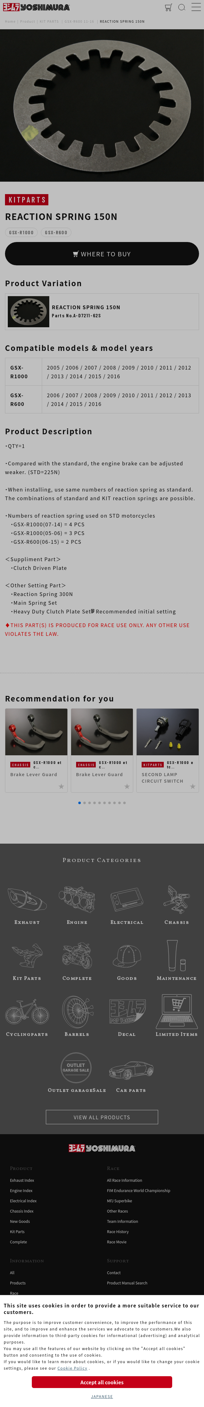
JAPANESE (102, 1396)
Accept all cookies (102, 1382)
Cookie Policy (72, 1368)
